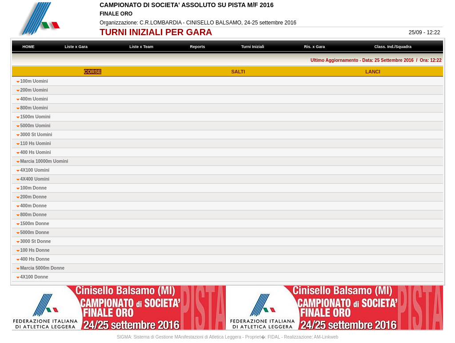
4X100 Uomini (35, 170)
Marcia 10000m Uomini (44, 161)
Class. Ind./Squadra (394, 46)
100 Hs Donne (35, 250)
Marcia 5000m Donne (42, 268)
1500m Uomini (35, 116)
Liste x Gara (77, 46)
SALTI (238, 71)
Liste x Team (142, 46)
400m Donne (33, 205)
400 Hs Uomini (35, 152)
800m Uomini (34, 107)
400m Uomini (34, 99)
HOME (28, 46)
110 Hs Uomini (35, 143)
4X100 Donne (34, 276)
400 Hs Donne (35, 259)
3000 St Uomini (36, 134)
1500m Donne (34, 223)
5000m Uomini (35, 125)
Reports (198, 46)
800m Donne (33, 214)
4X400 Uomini (35, 179)
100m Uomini (34, 81)
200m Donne (33, 196)
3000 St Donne (35, 241)
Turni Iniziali (253, 46)
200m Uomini (34, 90)
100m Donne (33, 188)
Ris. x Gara (315, 46)
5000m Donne (34, 232)
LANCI (372, 71)
